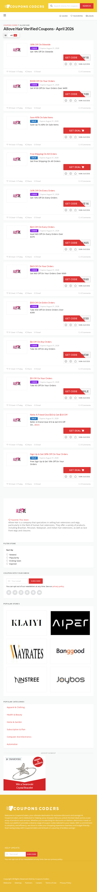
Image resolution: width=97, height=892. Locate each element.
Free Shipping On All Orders (43, 153)
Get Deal (76, 130)
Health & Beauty (14, 714)
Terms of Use (51, 883)
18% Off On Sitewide (40, 44)
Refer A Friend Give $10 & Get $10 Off (49, 414)
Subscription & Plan (16, 729)
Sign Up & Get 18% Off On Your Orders (49, 454)
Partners (28, 883)
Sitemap (18, 883)
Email (37, 71)
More (37, 424)
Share (28, 71)
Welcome (7, 883)
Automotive (12, 744)
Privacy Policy (65, 883)
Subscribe (36, 581)
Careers (39, 883)
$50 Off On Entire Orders (42, 302)
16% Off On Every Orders (42, 190)
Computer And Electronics (19, 736)
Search (87, 6)
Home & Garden (14, 722)
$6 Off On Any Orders (41, 341)
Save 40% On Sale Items (41, 117)
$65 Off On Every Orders (42, 227)
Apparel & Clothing (16, 707)
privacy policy (58, 586)
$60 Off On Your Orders (42, 266)
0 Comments (84, 71)
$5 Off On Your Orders (41, 378)
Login (89, 16)
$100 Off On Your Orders (42, 81)
